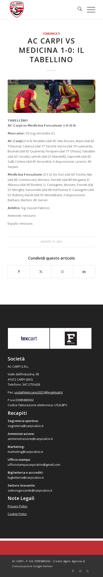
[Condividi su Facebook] (19, 271)
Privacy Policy (17, 506)
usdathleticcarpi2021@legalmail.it (38, 392)
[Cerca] (77, 9)
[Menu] (88, 9)
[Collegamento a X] (87, 571)
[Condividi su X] (41, 271)
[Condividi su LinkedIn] (84, 271)
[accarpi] (43, 9)
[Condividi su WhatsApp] (62, 271)
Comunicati (51, 33)
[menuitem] (77, 9)
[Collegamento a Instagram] (80, 571)
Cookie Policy (17, 514)
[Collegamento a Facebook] (73, 571)
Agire (66, 561)
